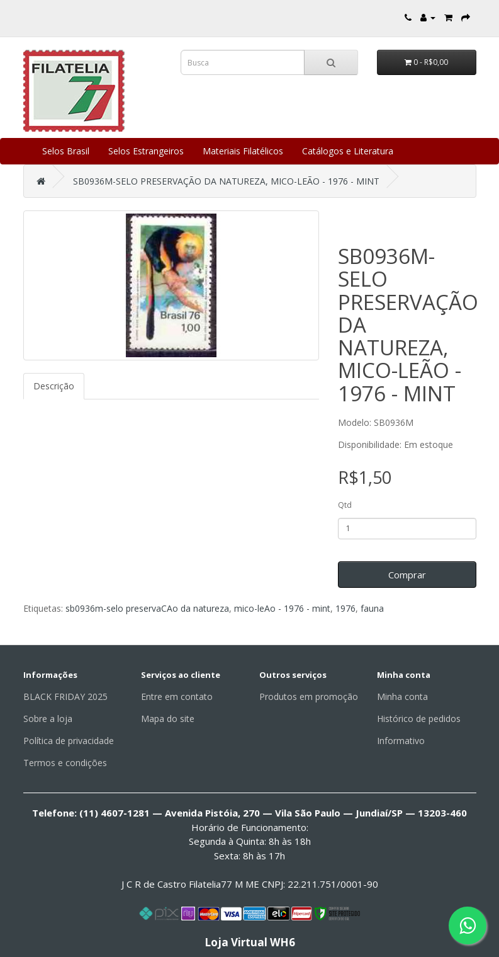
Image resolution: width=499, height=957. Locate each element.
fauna (372, 608)
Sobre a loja (47, 719)
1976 (345, 608)
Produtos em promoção (308, 696)
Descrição (53, 386)
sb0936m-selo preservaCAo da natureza (147, 608)
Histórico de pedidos (419, 719)
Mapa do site (167, 719)
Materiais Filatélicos (243, 151)
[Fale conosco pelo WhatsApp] (467, 925)
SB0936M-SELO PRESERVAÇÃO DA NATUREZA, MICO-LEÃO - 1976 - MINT (226, 181)
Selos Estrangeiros (146, 151)
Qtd (345, 505)
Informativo (401, 741)
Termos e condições (65, 763)
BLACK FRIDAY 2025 (65, 696)
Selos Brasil (65, 151)
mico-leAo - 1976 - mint (282, 608)
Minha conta (402, 696)
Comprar (407, 574)
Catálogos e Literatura (347, 151)
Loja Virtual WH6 (250, 942)
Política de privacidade (68, 741)
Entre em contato (177, 696)
